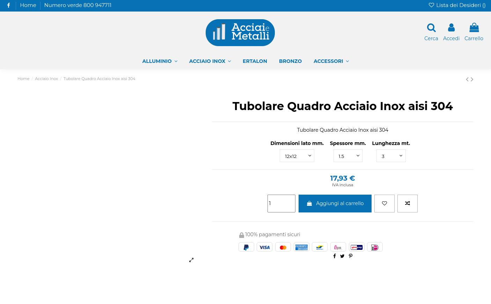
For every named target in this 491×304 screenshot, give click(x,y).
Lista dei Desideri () (457, 5)
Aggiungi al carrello (335, 203)
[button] (331, 61)
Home (28, 5)
